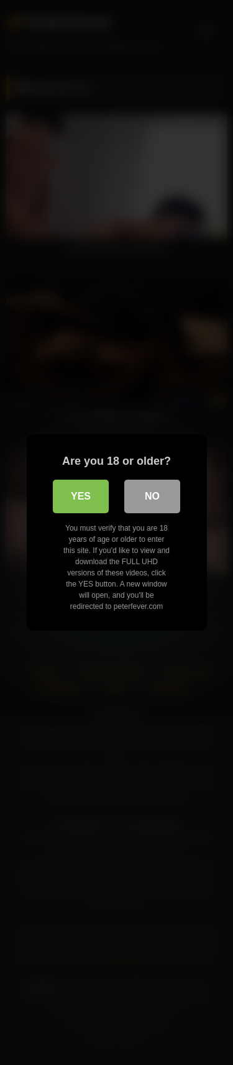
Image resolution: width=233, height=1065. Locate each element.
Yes (81, 496)
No (152, 496)
